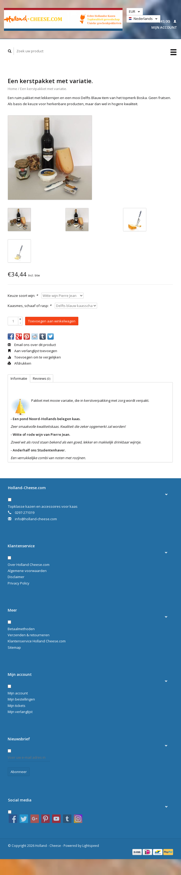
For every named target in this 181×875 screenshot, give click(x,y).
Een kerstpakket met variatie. (43, 88)
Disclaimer (16, 576)
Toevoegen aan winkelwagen (51, 321)
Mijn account (18, 693)
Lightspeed (90, 845)
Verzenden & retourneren (28, 635)
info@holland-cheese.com (36, 519)
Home (12, 88)
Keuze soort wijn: (23, 295)
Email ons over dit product (32, 344)
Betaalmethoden (21, 628)
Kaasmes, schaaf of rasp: (29, 305)
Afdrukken (19, 363)
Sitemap (14, 647)
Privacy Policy (18, 583)
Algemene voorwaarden (27, 570)
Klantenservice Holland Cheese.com (37, 641)
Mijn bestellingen (21, 699)
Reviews (41, 378)
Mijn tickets (16, 705)
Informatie (19, 378)
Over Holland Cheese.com (28, 564)
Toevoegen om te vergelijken (34, 357)
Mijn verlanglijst (20, 711)
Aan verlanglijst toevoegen (32, 350)
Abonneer (19, 771)
